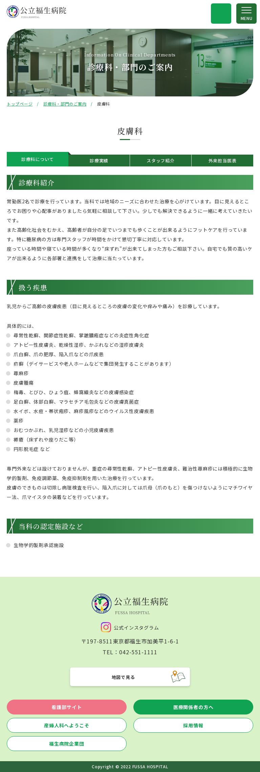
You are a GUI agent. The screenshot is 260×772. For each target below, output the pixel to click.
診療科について (37, 159)
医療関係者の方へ (193, 707)
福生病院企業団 (66, 743)
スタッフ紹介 (161, 160)
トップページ (19, 104)
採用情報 (193, 725)
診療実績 (99, 160)
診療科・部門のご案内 (64, 104)
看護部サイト (66, 707)
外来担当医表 (223, 160)
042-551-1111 (138, 652)
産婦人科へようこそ (66, 725)
